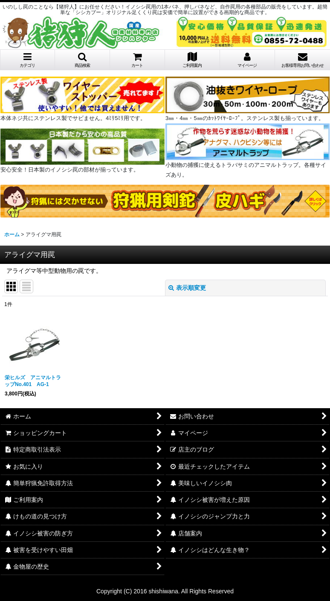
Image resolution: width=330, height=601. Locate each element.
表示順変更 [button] (187, 287)
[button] (82, 60)
